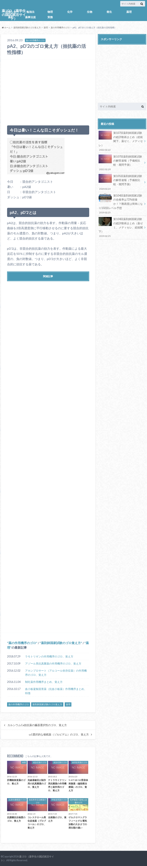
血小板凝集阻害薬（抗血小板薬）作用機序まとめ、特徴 (56, 691)
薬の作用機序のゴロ (60, 27)
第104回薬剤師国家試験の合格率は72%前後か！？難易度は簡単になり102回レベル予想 (121, 203)
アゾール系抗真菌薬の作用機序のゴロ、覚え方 (53, 663)
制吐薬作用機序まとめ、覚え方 (44, 681)
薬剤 (10, 17)
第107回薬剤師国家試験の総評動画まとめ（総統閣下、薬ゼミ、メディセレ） (121, 141)
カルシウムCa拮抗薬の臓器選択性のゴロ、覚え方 (37, 725)
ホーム (6, 27)
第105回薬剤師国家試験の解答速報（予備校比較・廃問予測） (121, 182)
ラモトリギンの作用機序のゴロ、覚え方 (49, 656)
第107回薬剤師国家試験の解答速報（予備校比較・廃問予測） (121, 162)
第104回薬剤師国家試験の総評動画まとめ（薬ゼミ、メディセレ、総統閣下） (121, 227)
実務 (50, 17)
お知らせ (10, 11)
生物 (89, 11)
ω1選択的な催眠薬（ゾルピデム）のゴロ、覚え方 (59, 734)
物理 (50, 11)
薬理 (129, 11)
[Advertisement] (48, 90)
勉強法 (30, 11)
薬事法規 (30, 17)
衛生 (109, 11)
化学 (70, 11)
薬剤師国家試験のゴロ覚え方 (27, 27)
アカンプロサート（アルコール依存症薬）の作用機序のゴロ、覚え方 (56, 672)
